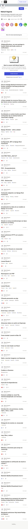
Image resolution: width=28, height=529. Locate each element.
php (2, 238)
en (15, 50)
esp (10, 238)
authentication (16, 158)
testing (11, 196)
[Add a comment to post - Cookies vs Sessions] (3, 375)
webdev (21, 90)
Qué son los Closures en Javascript (11, 249)
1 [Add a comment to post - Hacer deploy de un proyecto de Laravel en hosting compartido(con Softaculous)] (7, 505)
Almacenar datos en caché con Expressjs (13, 323)
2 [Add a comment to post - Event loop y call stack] (7, 315)
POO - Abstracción (6, 180)
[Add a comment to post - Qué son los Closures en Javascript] (3, 254)
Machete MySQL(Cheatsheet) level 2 (12, 476)
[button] (2, 24)
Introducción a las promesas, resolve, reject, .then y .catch (12, 409)
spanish (12, 210)
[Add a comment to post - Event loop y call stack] (3, 315)
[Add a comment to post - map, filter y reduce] (2, 440)
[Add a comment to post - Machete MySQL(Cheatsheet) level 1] (3, 491)
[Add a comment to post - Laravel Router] (3, 291)
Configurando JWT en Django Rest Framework (11, 142)
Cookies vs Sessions (7, 370)
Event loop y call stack (7, 311)
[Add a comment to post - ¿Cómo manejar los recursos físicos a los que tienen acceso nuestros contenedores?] (1, 107)
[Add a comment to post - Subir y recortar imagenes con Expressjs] (2, 363)
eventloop (19, 313)
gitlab (12, 50)
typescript (3, 50)
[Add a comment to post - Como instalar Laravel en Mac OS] (3, 338)
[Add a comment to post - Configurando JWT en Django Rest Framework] (3, 148)
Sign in (20, 77)
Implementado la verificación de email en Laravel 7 (13, 462)
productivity (6, 104)
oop (5, 170)
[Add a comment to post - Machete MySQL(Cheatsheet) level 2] (2, 478)
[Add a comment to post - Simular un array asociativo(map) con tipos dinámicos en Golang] (3, 227)
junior (10, 288)
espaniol (11, 224)
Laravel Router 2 (6, 261)
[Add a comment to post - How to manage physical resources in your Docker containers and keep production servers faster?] (2, 93)
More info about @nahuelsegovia (14, 35)
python (7, 119)
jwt (7, 158)
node (8, 50)
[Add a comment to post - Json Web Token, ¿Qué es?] (3, 160)
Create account (22, 1)
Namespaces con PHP (7, 273)
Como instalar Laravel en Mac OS (11, 335)
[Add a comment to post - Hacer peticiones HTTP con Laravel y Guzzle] (3, 241)
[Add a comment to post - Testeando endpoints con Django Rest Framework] (3, 199)
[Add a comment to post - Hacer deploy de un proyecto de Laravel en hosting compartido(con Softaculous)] (3, 505)
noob (12, 348)
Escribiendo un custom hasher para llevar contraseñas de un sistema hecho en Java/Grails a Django (13, 115)
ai (2, 104)
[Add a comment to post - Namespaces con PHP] (3, 278)
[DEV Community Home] (5, 2)
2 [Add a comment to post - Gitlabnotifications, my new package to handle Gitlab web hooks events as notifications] (2, 52)
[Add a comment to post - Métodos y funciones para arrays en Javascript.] (2, 454)
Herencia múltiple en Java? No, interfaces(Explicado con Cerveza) (11, 395)
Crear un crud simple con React (10, 346)
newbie (17, 360)
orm (11, 132)
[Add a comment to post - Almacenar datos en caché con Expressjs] (3, 328)
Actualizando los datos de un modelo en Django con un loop (13, 207)
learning (12, 104)
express (7, 325)
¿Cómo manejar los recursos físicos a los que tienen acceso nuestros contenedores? (14, 101)
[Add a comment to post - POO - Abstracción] (3, 185)
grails (16, 119)
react (2, 348)
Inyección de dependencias (9, 382)
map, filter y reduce (7, 435)
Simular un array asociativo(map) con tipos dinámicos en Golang (14, 221)
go (2, 224)
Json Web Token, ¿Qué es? (9, 156)
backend (12, 145)
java (2, 398)
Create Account (14, 73)
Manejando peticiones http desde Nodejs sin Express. (13, 513)
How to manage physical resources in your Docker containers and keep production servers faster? (13, 86)
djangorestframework (20, 145)
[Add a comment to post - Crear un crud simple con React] (3, 350)
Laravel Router (5, 286)
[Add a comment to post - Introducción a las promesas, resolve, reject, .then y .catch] (3, 415)
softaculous (11, 502)
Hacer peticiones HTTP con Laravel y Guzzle (12, 235)
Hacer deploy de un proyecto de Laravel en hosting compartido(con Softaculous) (13, 499)
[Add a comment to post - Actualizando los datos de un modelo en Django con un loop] (3, 213)
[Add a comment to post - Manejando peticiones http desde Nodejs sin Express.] (3, 519)
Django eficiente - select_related (10, 130)
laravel (6, 238)
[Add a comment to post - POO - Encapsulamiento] (3, 173)
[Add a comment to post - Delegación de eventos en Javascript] (2, 428)
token (10, 158)
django (3, 119)
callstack (14, 313)
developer (11, 300)
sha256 (12, 119)
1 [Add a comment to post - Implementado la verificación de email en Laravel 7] (7, 468)
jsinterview (14, 251)
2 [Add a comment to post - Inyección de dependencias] (7, 387)
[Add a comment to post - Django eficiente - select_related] (2, 134)
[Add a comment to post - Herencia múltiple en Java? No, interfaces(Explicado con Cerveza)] (2, 401)
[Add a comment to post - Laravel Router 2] (2, 266)
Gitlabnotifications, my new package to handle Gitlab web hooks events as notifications (12, 46)
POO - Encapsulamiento (8, 168)
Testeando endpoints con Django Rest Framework (12, 193)
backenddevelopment (13, 90)
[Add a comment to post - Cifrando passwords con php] (3, 303)
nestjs (2, 90)
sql (14, 132)
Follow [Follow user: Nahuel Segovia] (21, 8)
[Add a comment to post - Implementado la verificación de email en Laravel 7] (3, 468)
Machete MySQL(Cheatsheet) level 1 (12, 486)
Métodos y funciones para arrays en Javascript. (11, 448)
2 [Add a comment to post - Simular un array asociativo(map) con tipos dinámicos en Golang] (7, 227)
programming (4, 372)
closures (9, 251)
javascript (3, 251)
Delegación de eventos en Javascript (12, 423)
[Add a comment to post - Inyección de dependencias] (3, 387)
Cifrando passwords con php (9, 298)
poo (2, 170)
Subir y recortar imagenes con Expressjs (13, 358)
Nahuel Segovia (7, 41)
